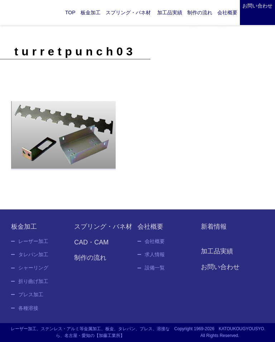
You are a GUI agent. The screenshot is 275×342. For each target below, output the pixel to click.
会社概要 (155, 245)
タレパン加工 (33, 258)
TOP (70, 12)
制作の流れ (199, 12)
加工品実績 (169, 12)
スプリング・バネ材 (128, 12)
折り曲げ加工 (33, 285)
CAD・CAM (91, 245)
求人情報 (155, 258)
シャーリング (33, 271)
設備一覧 (155, 271)
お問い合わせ (257, 6)
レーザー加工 (33, 245)
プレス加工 (30, 298)
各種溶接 (28, 311)
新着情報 (214, 230)
